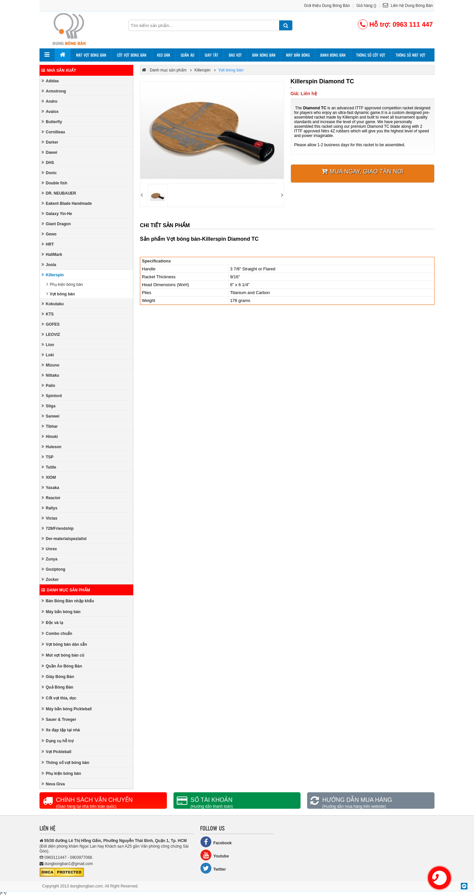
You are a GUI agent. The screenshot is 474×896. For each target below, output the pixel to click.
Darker (49, 142)
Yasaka (50, 487)
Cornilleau (53, 131)
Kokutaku (52, 303)
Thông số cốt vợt (370, 55)
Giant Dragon (56, 223)
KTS (47, 314)
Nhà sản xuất (58, 70)
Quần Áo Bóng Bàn (61, 666)
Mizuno (50, 365)
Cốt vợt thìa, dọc (58, 697)
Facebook (216, 842)
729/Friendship (57, 528)
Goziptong (53, 569)
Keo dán (163, 55)
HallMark (51, 254)
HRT (47, 244)
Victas (49, 518)
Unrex (49, 548)
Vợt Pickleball (56, 751)
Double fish (54, 182)
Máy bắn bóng (298, 55)
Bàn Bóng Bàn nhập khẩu (67, 600)
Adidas (50, 80)
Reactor (51, 497)
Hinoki (49, 436)
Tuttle (48, 467)
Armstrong (53, 91)
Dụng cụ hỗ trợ (57, 740)
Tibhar (49, 426)
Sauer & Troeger (58, 719)
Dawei (49, 152)
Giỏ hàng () (366, 5)
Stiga (48, 405)
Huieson (51, 446)
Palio (48, 385)
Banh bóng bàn (333, 55)
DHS (47, 162)
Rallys (49, 507)
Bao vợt (235, 55)
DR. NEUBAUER (58, 193)
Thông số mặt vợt (410, 55)
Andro (49, 101)
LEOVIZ (50, 334)
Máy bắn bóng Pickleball (66, 708)
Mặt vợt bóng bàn (91, 55)
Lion (47, 344)
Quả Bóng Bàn (57, 687)
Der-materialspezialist (64, 538)
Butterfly (51, 121)
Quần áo (187, 55)
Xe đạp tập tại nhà (60, 729)
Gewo (49, 233)
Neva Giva (53, 783)
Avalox (50, 111)
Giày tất (211, 55)
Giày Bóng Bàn (57, 676)
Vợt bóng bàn (60, 293)
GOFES (50, 324)
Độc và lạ (52, 622)
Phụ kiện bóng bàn (64, 284)
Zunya (49, 559)
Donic (49, 172)
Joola (48, 264)
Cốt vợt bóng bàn (131, 55)
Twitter (213, 868)
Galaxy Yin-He (56, 213)
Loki (47, 354)
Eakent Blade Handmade (66, 203)
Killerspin (52, 274)
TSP (47, 456)
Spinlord (51, 395)
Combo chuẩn (56, 633)
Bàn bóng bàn (264, 55)
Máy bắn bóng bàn (61, 611)
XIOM (48, 477)
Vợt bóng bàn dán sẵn (64, 644)
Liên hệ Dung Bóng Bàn (408, 5)
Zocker (50, 579)
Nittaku (50, 375)
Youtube (214, 855)
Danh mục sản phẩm (65, 590)
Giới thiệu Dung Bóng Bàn (327, 5)
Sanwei (50, 416)
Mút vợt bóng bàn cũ (62, 655)
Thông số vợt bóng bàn (65, 762)
